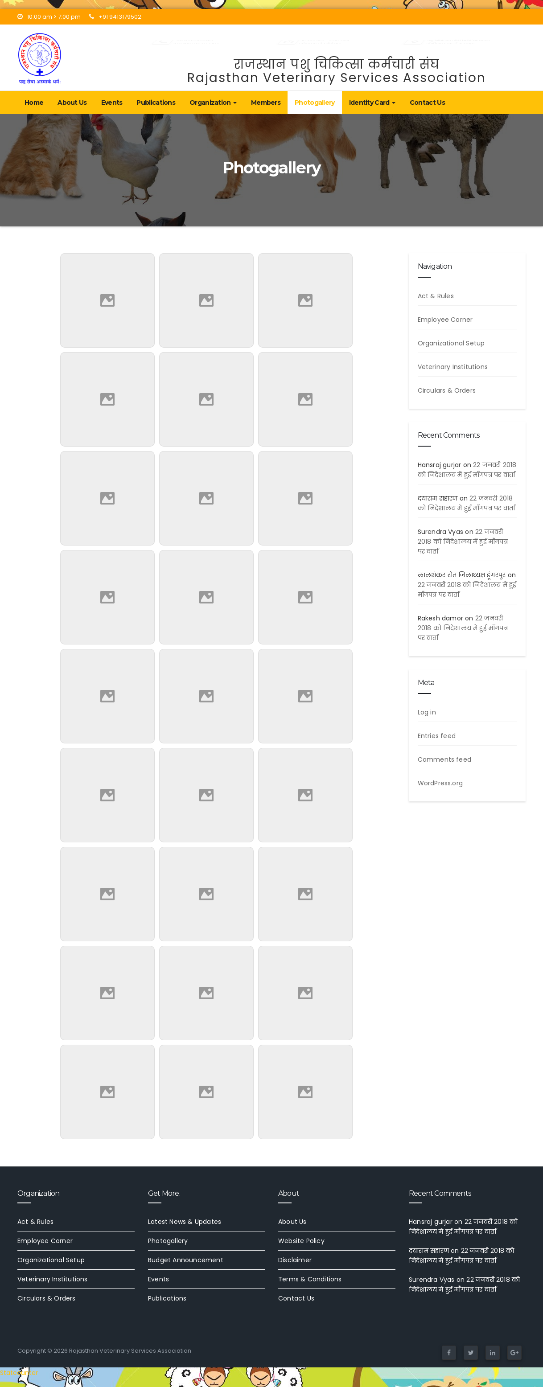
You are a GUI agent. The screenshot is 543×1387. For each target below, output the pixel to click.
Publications (155, 102)
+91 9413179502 (115, 16)
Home (34, 102)
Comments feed (445, 759)
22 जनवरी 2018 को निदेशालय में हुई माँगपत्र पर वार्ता (463, 541)
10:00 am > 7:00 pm (49, 16)
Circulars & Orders (447, 390)
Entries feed (437, 735)
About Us (72, 102)
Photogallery (315, 102)
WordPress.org (440, 783)
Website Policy (301, 1240)
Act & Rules (436, 295)
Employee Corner (445, 319)
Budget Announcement (185, 1260)
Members (265, 102)
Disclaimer (295, 1260)
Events (112, 102)
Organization (213, 102)
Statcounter (19, 1372)
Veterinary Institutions (453, 366)
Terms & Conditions (310, 1279)
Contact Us (427, 102)
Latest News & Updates (184, 1221)
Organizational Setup (451, 343)
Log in (427, 712)
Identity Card (372, 102)
